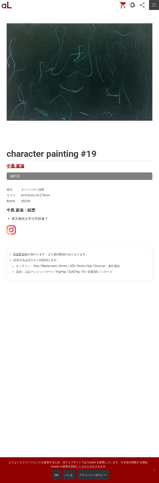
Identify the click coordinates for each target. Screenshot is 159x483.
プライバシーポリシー (93, 475)
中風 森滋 (15, 165)
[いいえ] (154, 473)
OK (56, 475)
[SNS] (142, 5)
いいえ (69, 475)
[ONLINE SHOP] (123, 5)
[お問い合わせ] (132, 5)
